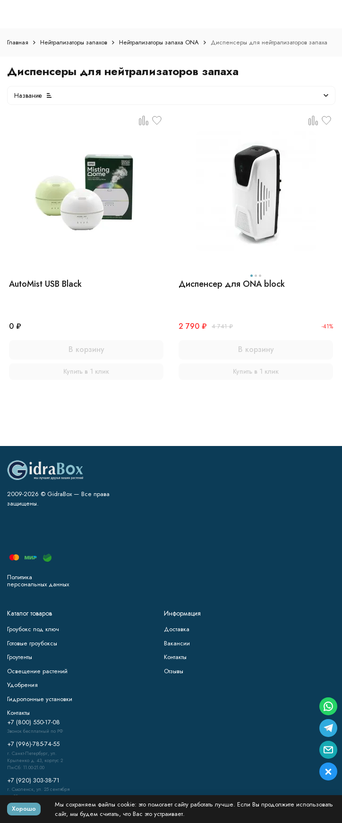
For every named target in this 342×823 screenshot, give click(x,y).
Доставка (176, 629)
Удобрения (22, 684)
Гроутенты (19, 656)
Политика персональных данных (38, 581)
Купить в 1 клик (86, 371)
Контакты (175, 656)
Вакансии (177, 643)
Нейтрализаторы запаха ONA (159, 42)
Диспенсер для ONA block (232, 284)
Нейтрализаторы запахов (73, 42)
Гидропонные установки (39, 698)
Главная (17, 42)
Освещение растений (37, 671)
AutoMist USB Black (45, 284)
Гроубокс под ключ (33, 629)
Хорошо (24, 808)
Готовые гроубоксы (32, 643)
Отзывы (173, 671)
